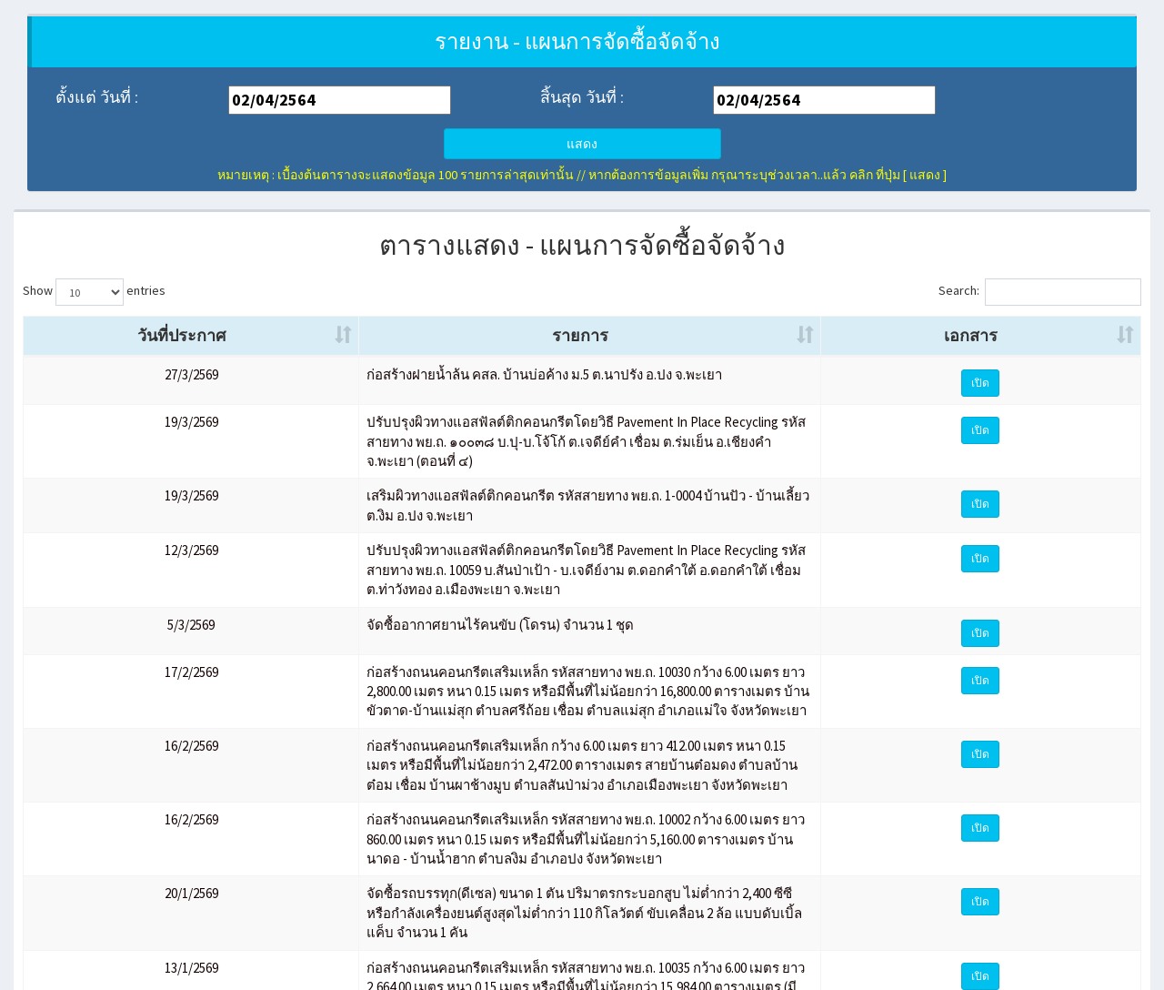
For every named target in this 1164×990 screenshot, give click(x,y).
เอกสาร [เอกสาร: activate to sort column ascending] (1074, 359)
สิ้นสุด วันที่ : (582, 96)
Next (1117, 927)
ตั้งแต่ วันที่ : (96, 96)
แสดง (582, 144)
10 (1075, 927)
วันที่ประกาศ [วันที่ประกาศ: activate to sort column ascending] (68, 347)
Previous (842, 927)
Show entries (94, 292)
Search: (1039, 292)
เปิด (1085, 406)
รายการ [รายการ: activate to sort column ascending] (571, 359)
